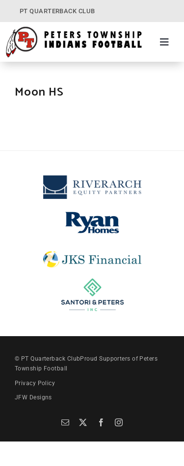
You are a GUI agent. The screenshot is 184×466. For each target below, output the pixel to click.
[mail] (65, 422)
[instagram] (119, 422)
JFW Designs (33, 397)
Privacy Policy (35, 383)
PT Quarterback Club (50, 358)
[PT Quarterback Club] (74, 29)
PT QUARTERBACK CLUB (57, 11)
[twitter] (83, 422)
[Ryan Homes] (92, 212)
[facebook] (101, 422)
